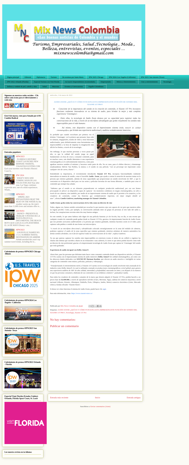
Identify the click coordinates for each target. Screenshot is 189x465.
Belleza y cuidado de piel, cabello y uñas (22, 86)
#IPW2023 (20, 156)
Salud (44, 86)
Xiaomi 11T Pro (81, 313)
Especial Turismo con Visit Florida (46, 82)
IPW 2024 (20, 175)
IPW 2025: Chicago (96, 77)
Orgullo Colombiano (95, 86)
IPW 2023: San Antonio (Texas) (152, 77)
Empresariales (106, 82)
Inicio (97, 397)
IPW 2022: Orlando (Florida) (18, 82)
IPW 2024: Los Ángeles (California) (122, 77)
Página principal (13, 77)
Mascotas (55, 86)
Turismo (54, 77)
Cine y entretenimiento (149, 82)
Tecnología (167, 82)
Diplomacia (41, 77)
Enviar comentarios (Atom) (100, 406)
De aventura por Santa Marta (72, 77)
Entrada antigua (133, 397)
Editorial (28, 77)
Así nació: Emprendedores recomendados (80, 82)
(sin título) (20, 211)
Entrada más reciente (59, 397)
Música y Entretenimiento (126, 82)
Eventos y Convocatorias (74, 86)
